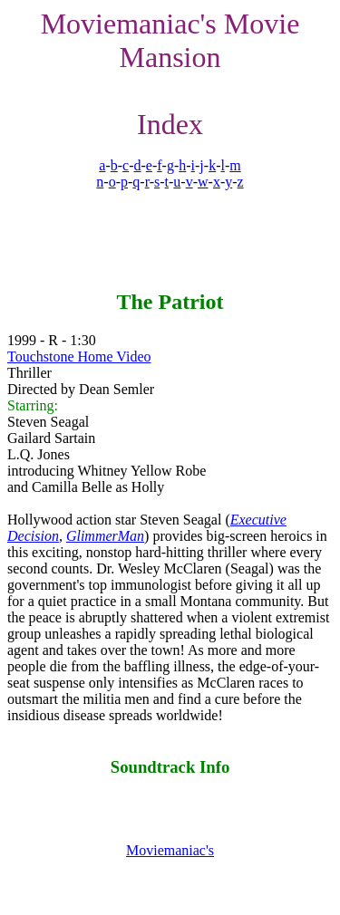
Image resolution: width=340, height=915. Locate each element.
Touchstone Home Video (79, 356)
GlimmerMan (105, 536)
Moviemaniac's (170, 850)
